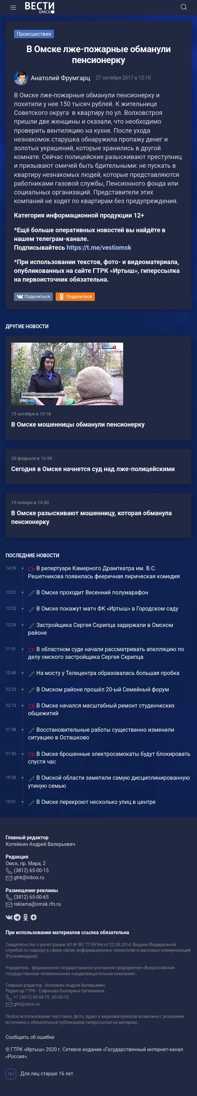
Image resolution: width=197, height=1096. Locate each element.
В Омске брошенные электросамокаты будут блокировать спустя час (109, 758)
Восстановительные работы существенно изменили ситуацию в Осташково (101, 733)
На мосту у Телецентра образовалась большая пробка (104, 673)
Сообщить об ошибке (30, 1037)
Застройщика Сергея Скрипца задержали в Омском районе (100, 629)
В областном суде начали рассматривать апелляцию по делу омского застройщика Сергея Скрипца (106, 653)
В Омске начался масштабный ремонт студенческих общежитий (101, 709)
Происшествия (34, 34)
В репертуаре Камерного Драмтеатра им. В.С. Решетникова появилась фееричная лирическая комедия (104, 572)
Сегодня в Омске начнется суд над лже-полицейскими (93, 469)
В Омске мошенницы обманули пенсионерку (78, 424)
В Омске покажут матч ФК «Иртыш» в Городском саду (103, 609)
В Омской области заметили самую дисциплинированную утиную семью (109, 781)
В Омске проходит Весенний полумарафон (88, 593)
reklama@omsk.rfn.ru (37, 904)
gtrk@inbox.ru (29, 877)
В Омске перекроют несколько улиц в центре (92, 802)
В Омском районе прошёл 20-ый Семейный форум (98, 690)
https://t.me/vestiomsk (98, 247)
